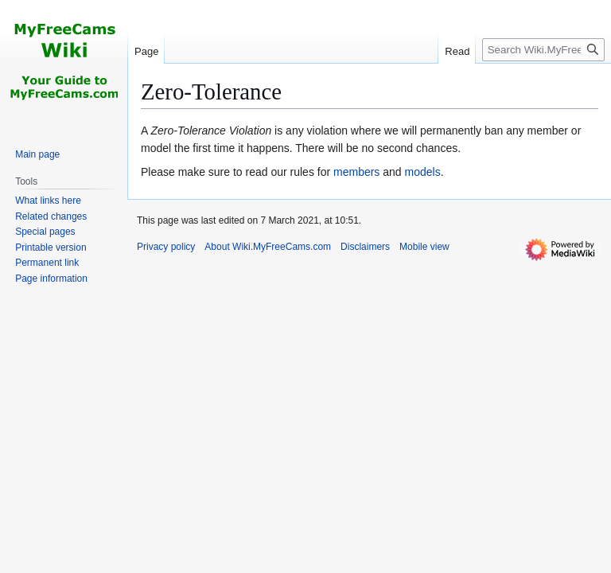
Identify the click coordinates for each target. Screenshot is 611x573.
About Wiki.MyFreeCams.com (267, 246)
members (356, 172)
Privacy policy (166, 246)
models (423, 172)
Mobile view (424, 246)
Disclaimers (365, 246)
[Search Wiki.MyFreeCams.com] (543, 49)
